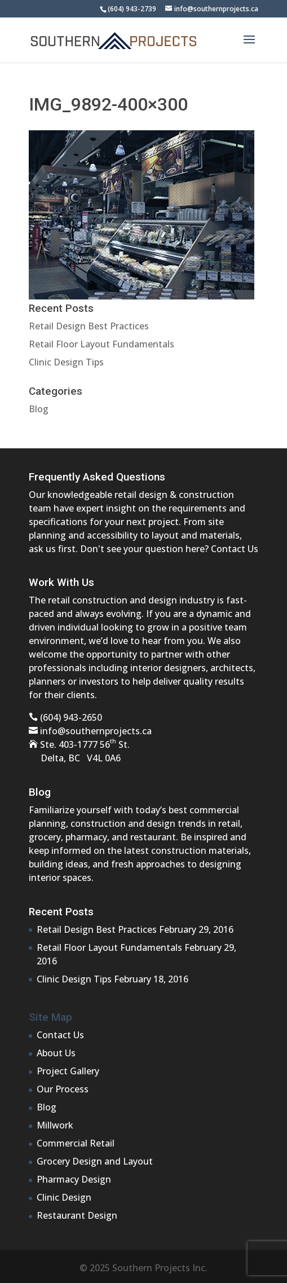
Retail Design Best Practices (89, 326)
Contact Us (234, 549)
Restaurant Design (77, 1215)
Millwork (55, 1125)
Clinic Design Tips (66, 362)
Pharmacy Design (74, 1179)
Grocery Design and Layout (95, 1161)
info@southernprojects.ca (96, 731)
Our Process (63, 1089)
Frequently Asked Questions (97, 476)
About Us (56, 1053)
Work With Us (61, 582)
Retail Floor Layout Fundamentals (101, 344)
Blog (38, 409)
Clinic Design (64, 1197)
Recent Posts (61, 911)
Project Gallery (68, 1071)
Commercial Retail (75, 1143)
